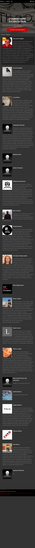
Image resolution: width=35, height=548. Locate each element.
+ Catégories (7, 34)
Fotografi (16, 493)
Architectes (31, 493)
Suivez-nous (14, 491)
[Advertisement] (17, 10)
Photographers (7, 493)
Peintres (24, 493)
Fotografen (20, 493)
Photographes (2, 493)
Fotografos (13, 493)
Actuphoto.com (3, 489)
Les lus (7, 1)
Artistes (27, 493)
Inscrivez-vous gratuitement (17, 29)
